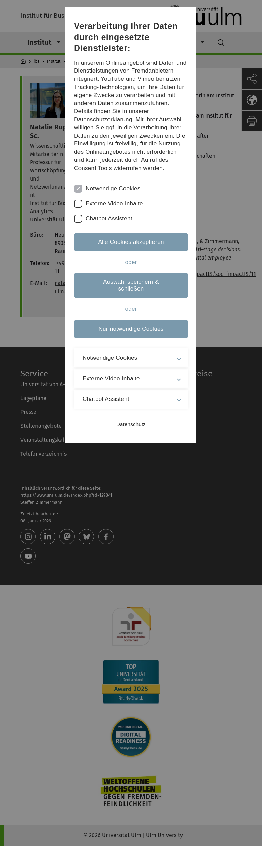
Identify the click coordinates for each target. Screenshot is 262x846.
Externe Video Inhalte (114, 203)
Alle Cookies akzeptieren (131, 242)
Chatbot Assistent (109, 218)
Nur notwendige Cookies (131, 329)
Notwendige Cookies (113, 188)
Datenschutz (131, 424)
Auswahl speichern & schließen (131, 285)
